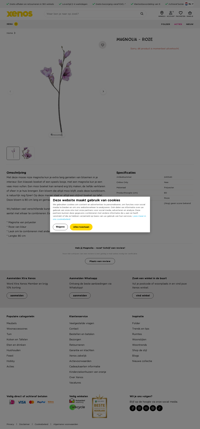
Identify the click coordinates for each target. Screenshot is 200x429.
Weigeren (60, 227)
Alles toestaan (81, 226)
